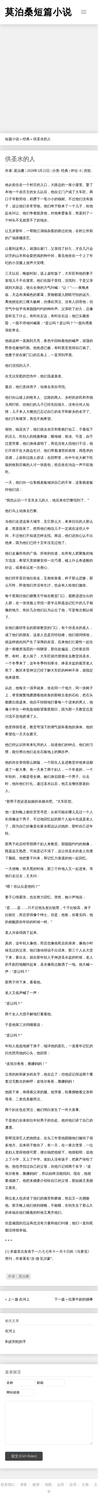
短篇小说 (12, 139)
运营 (60, 1485)
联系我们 (8, 1485)
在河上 (24, 1299)
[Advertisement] (49, 78)
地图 (48, 1485)
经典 (26, 139)
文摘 (85, 1485)
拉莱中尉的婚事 (80, 1299)
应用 (72, 1485)
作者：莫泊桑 (18, 1276)
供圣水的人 (20, 159)
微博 (35, 1485)
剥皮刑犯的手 (15, 1342)
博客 (23, 1485)
